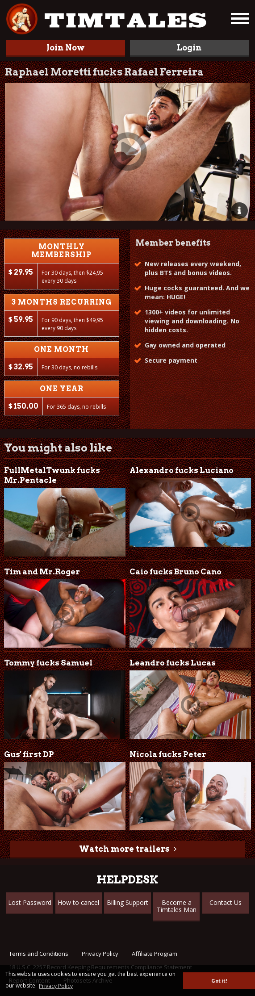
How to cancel (78, 902)
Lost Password (29, 902)
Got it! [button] (219, 980)
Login (189, 47)
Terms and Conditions (38, 954)
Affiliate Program (154, 954)
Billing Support (127, 902)
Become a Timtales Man (176, 906)
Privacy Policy (100, 954)
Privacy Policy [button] (56, 986)
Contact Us (225, 902)
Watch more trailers (124, 849)
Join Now (65, 47)
